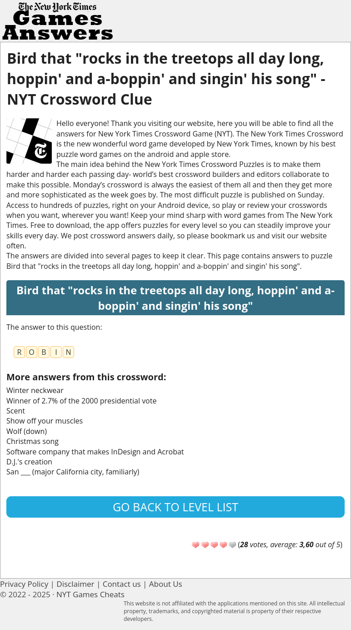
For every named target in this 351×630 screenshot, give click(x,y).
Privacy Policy (24, 584)
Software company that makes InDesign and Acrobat (95, 452)
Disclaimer (75, 584)
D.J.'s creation (29, 462)
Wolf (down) (26, 431)
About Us (165, 584)
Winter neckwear (35, 390)
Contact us (122, 584)
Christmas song (32, 441)
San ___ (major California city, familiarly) (72, 472)
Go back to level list (175, 506)
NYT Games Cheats (90, 594)
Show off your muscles (44, 421)
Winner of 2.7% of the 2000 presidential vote (81, 401)
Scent (15, 411)
